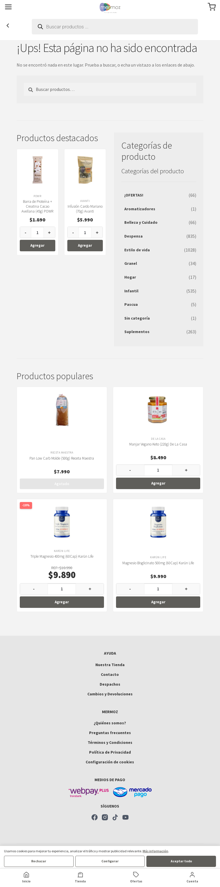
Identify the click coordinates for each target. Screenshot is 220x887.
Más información (155, 851)
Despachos (110, 684)
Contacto (110, 674)
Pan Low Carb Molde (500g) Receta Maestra (62, 458)
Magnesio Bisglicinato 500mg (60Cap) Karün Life (158, 563)
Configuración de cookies (110, 762)
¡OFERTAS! (133, 195)
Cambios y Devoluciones (110, 694)
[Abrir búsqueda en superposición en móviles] (115, 26)
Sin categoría (137, 318)
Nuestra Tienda (110, 664)
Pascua (131, 304)
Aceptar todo (181, 861)
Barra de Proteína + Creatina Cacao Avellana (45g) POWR (37, 206)
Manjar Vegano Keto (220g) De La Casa (158, 444)
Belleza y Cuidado (141, 222)
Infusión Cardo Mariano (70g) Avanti (85, 209)
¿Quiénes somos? (110, 722)
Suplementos (137, 331)
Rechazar (38, 861)
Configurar (110, 861)
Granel (130, 263)
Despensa (133, 236)
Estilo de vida (137, 249)
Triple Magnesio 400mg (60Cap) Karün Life (61, 556)
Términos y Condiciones (110, 742)
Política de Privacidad (110, 752)
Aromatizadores (139, 208)
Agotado (61, 483)
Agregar (37, 245)
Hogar (130, 277)
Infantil (131, 290)
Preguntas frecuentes (110, 732)
